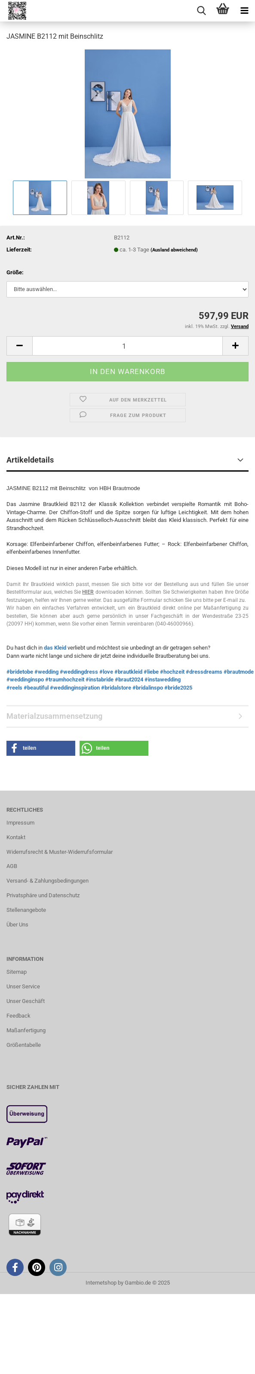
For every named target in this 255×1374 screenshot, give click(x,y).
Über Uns (17, 924)
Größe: (15, 272)
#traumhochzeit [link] (64, 679)
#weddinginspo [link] (25, 679)
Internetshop (101, 1282)
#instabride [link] (100, 679)
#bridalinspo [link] (147, 687)
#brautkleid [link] (128, 672)
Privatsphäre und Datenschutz (43, 895)
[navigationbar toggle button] (244, 10)
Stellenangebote (26, 910)
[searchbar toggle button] (201, 10)
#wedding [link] (46, 672)
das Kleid (56, 647)
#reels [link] (14, 687)
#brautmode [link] (239, 672)
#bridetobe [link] (19, 672)
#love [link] (106, 672)
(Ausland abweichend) (174, 250)
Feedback (18, 1015)
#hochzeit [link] (172, 672)
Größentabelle (23, 1045)
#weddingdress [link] (79, 672)
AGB (11, 866)
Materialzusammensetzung (54, 716)
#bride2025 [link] (178, 687)
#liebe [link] (151, 672)
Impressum (20, 822)
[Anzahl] (127, 346)
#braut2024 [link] (129, 679)
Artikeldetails (30, 459)
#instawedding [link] (162, 679)
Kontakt (15, 837)
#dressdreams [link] (204, 672)
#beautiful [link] (36, 687)
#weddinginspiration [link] (75, 687)
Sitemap (16, 972)
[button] (19, 346)
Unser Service (23, 986)
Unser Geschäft (25, 1001)
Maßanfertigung (26, 1030)
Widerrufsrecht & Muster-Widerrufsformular (59, 852)
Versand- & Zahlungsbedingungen (47, 880)
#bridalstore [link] (116, 687)
